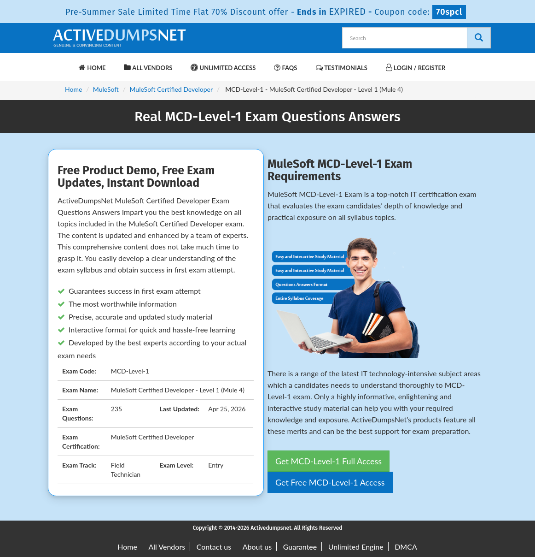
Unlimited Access (223, 67)
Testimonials (341, 67)
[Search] (479, 37)
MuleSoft (106, 89)
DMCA (406, 546)
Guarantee (300, 546)
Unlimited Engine (356, 546)
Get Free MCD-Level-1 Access (330, 482)
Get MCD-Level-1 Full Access (328, 461)
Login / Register (415, 67)
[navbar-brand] (63, 63)
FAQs (285, 67)
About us (257, 546)
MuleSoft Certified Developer (171, 89)
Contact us (214, 546)
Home (92, 67)
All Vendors (148, 67)
